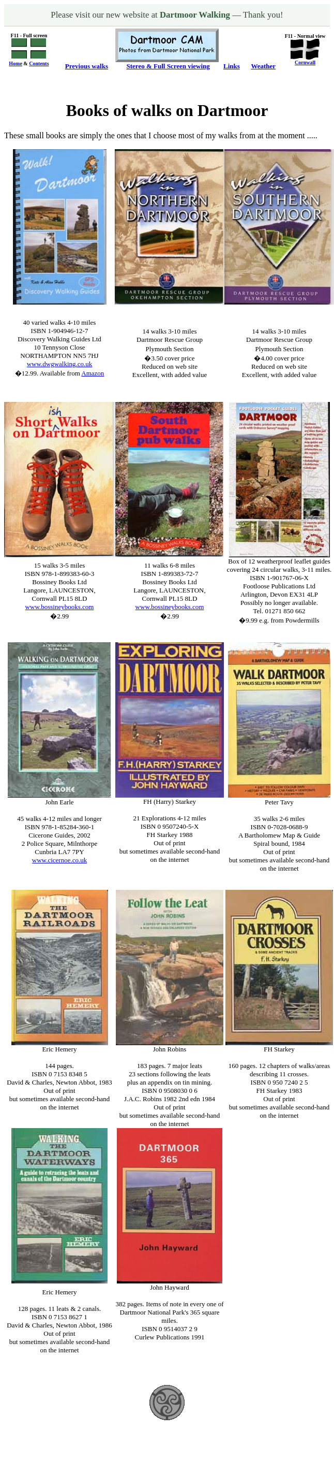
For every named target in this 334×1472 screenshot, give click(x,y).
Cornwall (305, 62)
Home (15, 63)
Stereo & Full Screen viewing (168, 66)
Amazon (92, 373)
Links (231, 66)
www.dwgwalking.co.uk (60, 364)
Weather (263, 66)
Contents (39, 63)
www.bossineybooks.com (59, 607)
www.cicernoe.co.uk (59, 860)
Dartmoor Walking (196, 15)
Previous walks (86, 66)
